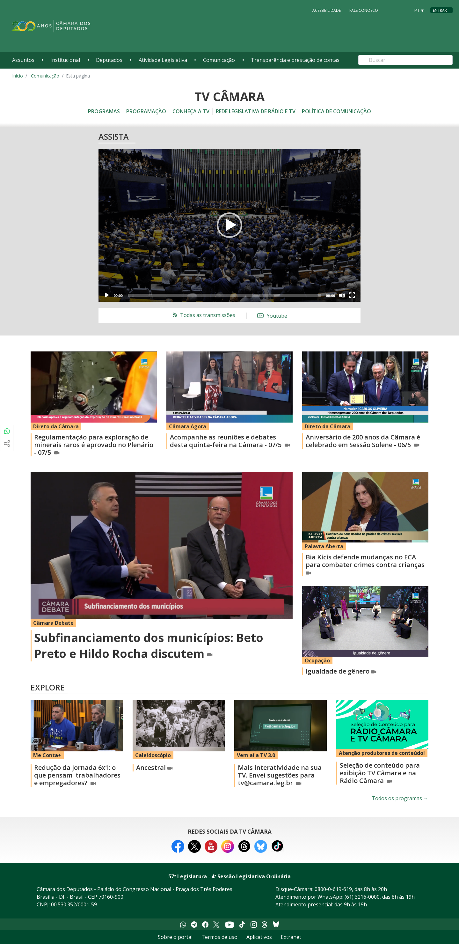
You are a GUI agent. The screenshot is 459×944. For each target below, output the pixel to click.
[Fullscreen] (352, 295)
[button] (229, 225)
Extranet (291, 936)
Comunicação (219, 59)
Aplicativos (259, 936)
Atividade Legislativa (163, 59)
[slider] (224, 295)
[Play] (107, 295)
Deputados (109, 59)
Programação (146, 111)
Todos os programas (400, 798)
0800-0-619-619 (333, 889)
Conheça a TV (190, 111)
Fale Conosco (363, 10)
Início (17, 76)
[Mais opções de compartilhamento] (7, 444)
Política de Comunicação (336, 111)
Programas (104, 111)
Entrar (440, 10)
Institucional (65, 59)
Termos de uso (219, 936)
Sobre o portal (175, 936)
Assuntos (23, 59)
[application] (229, 225)
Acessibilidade (326, 10)
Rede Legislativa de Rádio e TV (255, 111)
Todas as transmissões (203, 315)
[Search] (405, 60)
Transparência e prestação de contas (295, 59)
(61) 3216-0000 (362, 896)
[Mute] (342, 295)
